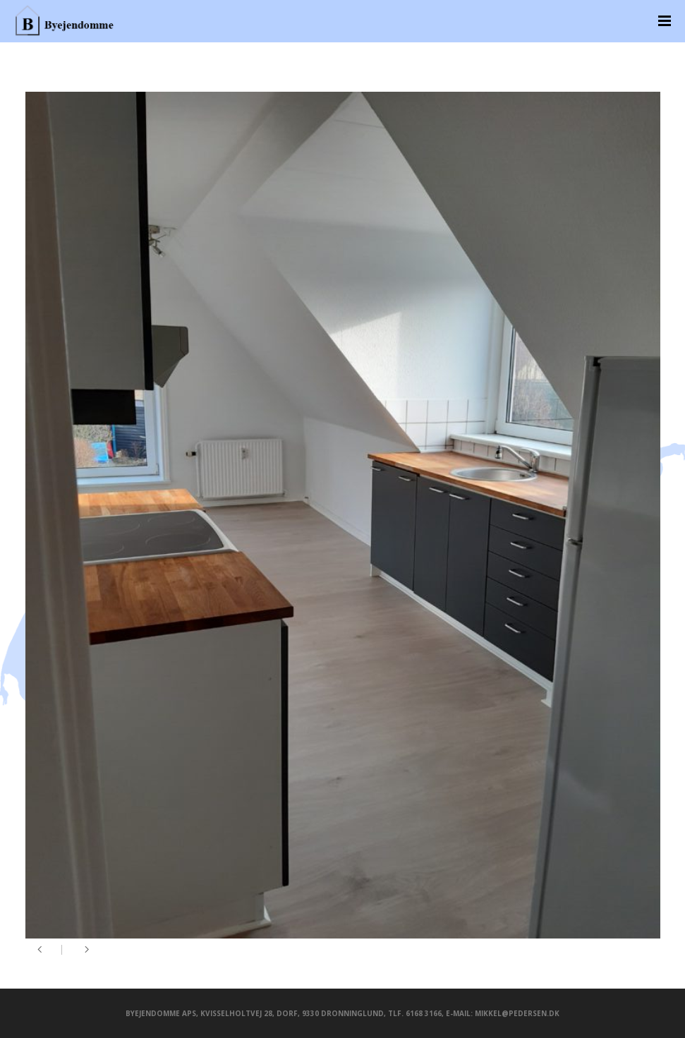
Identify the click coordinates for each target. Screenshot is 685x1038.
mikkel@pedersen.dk (517, 1013)
